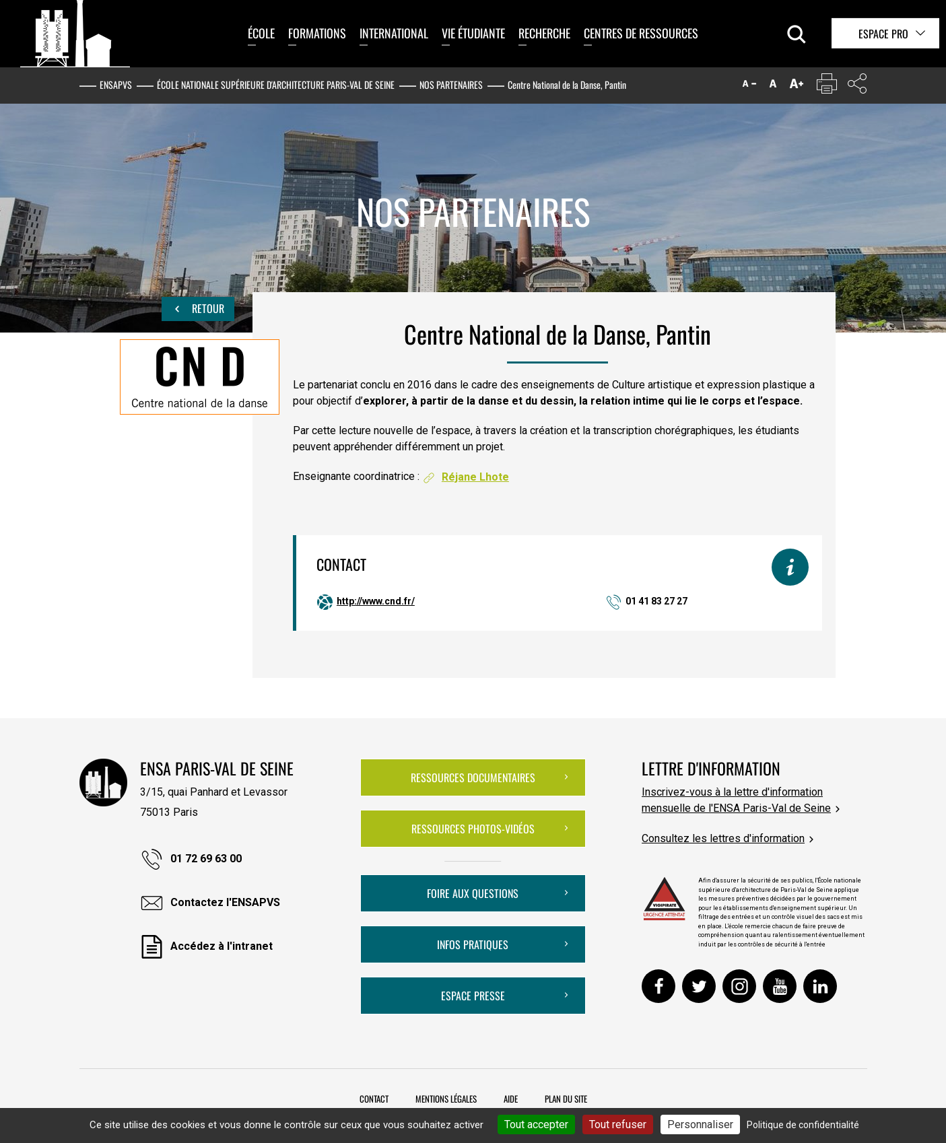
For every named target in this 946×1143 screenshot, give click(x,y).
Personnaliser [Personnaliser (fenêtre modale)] (700, 1124)
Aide (511, 1098)
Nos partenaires (451, 84)
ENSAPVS (116, 84)
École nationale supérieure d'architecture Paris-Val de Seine (276, 84)
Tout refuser (617, 1124)
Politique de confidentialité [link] (803, 1124)
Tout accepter (536, 1124)
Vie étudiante (473, 33)
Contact (374, 1098)
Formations (317, 33)
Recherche (544, 33)
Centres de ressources (641, 33)
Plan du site (566, 1098)
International (394, 33)
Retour (198, 309)
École (261, 33)
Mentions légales (446, 1098)
